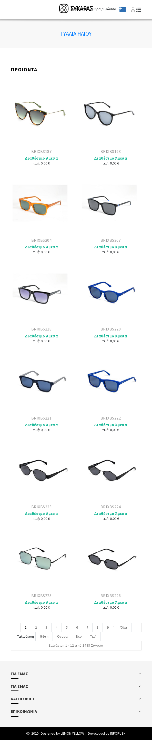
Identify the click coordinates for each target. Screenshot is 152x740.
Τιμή (93, 636)
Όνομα (62, 636)
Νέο (79, 636)
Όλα (123, 627)
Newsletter (79, 9)
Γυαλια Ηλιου (76, 33)
